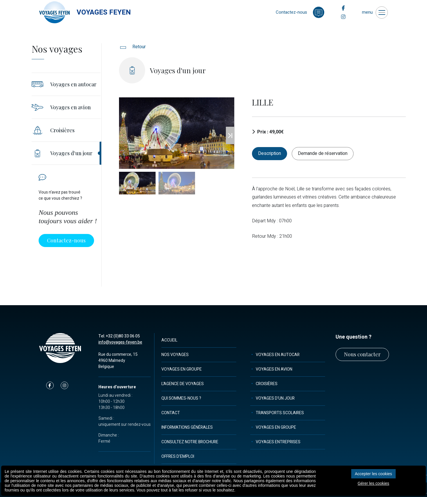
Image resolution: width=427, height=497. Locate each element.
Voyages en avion (274, 369)
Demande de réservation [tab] (322, 153)
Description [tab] (269, 153)
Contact (170, 413)
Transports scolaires (280, 413)
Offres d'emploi (177, 456)
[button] (230, 135)
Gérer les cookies (373, 483)
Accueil (169, 340)
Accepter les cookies (373, 473)
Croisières (267, 384)
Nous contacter (362, 354)
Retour (132, 46)
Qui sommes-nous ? (181, 398)
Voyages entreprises (278, 442)
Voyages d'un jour (275, 398)
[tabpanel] (329, 213)
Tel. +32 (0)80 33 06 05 (119, 336)
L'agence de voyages (182, 384)
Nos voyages (175, 355)
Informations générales (187, 427)
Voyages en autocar (278, 355)
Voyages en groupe (181, 369)
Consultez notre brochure (189, 442)
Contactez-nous (66, 240)
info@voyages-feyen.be (120, 342)
